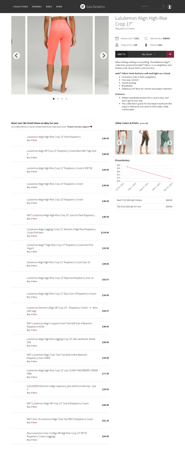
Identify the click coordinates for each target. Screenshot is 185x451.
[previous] (16, 55)
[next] (103, 55)
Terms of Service (56, 446)
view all (144, 112)
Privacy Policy (40, 446)
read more (144, 102)
